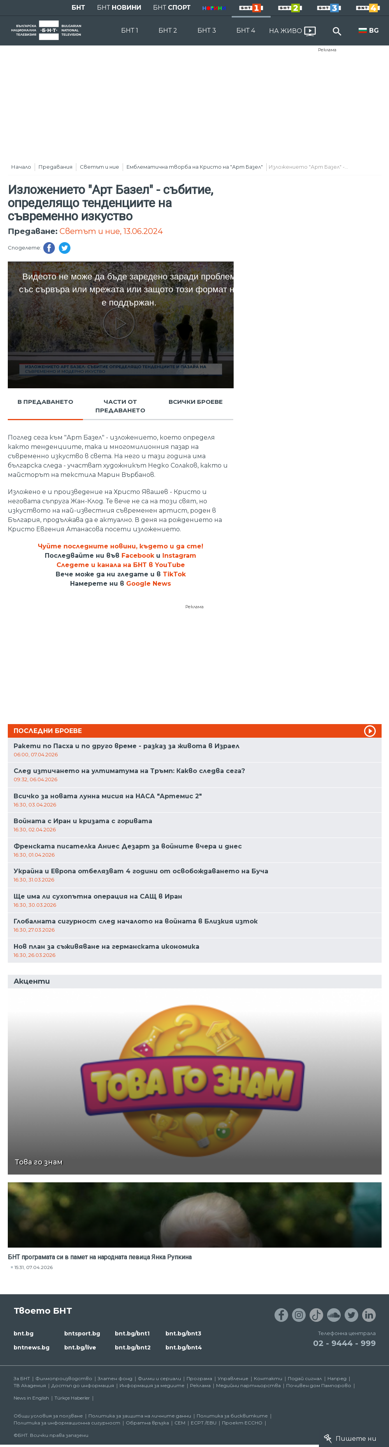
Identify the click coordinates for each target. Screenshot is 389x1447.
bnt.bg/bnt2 (133, 1347)
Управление (233, 1378)
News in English (31, 1398)
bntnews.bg (31, 1347)
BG (374, 30)
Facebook (137, 555)
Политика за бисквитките (232, 1416)
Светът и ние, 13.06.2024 (111, 231)
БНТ (78, 7)
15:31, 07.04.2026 (33, 1267)
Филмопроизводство (63, 1378)
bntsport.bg (82, 1333)
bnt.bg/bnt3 (183, 1333)
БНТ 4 (245, 30)
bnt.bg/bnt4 (183, 1347)
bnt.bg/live (80, 1347)
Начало (21, 167)
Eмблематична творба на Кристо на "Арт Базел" (195, 167)
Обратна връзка (147, 1423)
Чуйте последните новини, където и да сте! (120, 546)
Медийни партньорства (248, 1385)
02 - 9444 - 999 (344, 1343)
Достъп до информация (82, 1385)
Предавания (55, 167)
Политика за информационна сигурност (67, 1423)
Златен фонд (115, 1378)
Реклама (327, 49)
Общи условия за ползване (48, 1416)
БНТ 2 (167, 30)
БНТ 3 (206, 30)
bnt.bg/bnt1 (132, 1333)
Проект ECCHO (242, 1423)
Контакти (268, 1378)
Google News (148, 583)
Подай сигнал (305, 1378)
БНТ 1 (129, 30)
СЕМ (179, 1423)
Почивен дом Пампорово (318, 1385)
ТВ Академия (30, 1385)
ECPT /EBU (204, 1423)
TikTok (174, 574)
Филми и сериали (159, 1378)
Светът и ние (99, 167)
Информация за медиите (152, 1385)
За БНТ (22, 1378)
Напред (337, 1378)
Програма (199, 1378)
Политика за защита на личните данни (139, 1416)
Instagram (179, 555)
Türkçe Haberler (72, 1398)
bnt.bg (23, 1333)
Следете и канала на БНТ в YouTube (120, 565)
